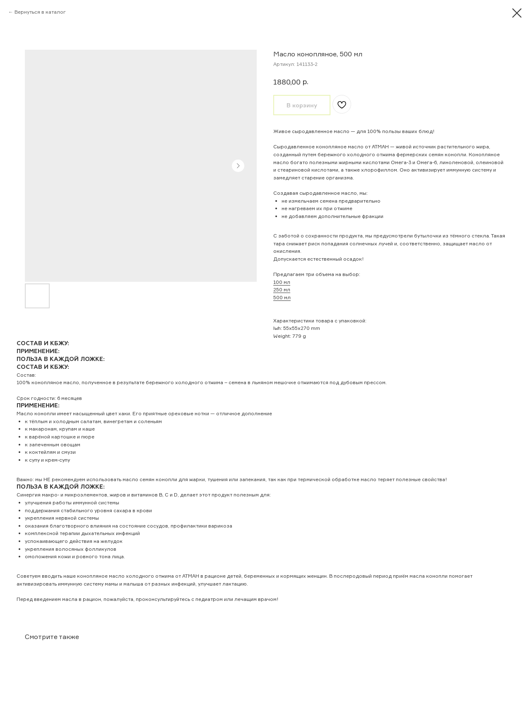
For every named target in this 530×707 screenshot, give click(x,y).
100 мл (281, 282)
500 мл (282, 297)
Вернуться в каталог (40, 12)
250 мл (281, 289)
